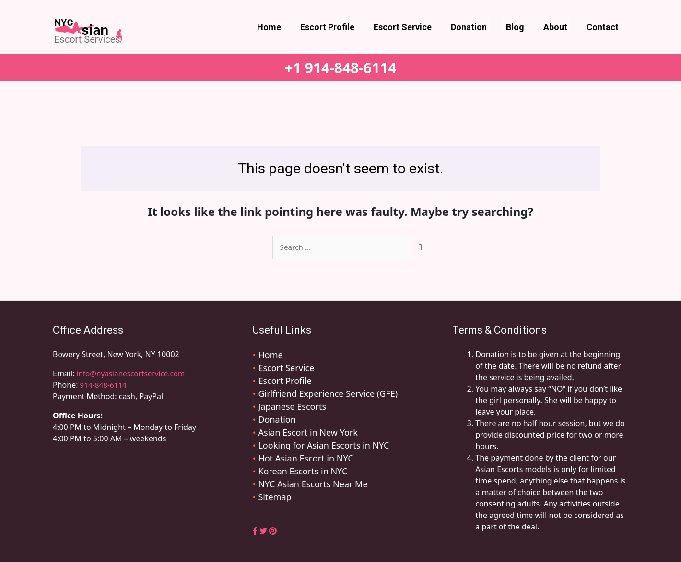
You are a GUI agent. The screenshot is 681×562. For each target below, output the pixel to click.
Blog (520, 27)
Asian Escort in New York (307, 432)
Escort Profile (338, 27)
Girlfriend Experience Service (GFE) (328, 394)
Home (282, 27)
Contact (603, 27)
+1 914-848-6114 (341, 68)
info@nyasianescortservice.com (132, 374)
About (558, 27)
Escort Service (411, 27)
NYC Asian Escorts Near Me (312, 484)
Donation (475, 27)
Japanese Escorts (292, 407)
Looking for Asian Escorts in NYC (323, 445)
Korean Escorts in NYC (302, 471)
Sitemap (274, 497)
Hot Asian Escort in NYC (305, 458)
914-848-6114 (104, 385)
